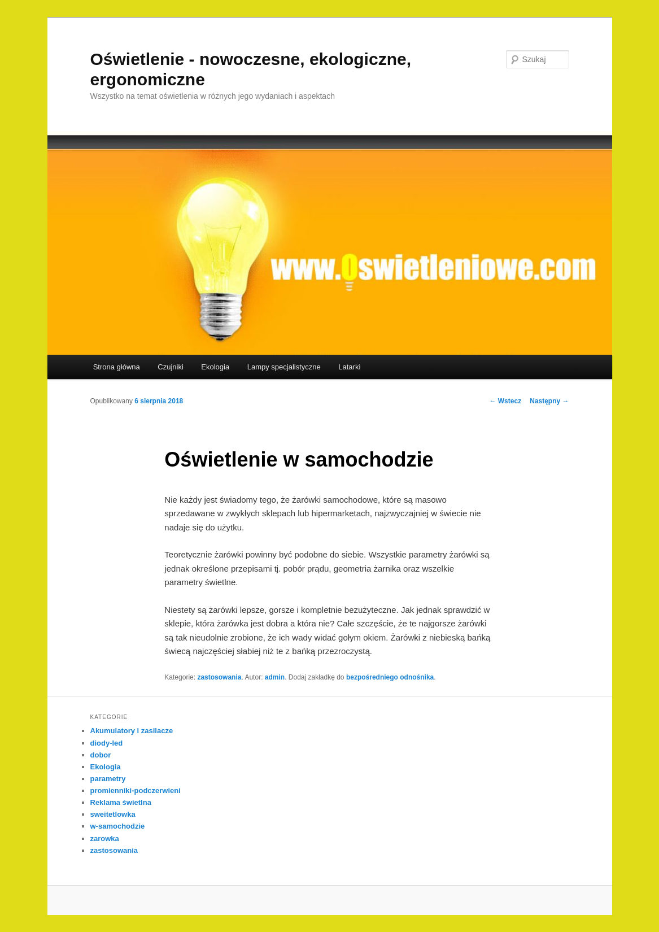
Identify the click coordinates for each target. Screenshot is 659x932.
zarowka (104, 838)
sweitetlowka (113, 814)
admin (275, 677)
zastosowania (219, 677)
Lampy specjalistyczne (284, 367)
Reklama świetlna (120, 802)
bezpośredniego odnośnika (390, 677)
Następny (549, 401)
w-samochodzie (117, 826)
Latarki (349, 367)
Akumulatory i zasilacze (131, 730)
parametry (108, 778)
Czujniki (171, 367)
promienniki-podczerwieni (135, 790)
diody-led (106, 743)
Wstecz (505, 401)
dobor (100, 755)
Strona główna (116, 367)
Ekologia (215, 367)
